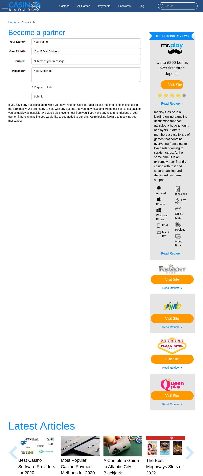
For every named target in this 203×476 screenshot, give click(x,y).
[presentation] (13, 453)
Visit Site (175, 85)
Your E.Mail (17, 50)
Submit (38, 96)
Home (12, 22)
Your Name (17, 41)
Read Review (171, 103)
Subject (20, 61)
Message (19, 70)
